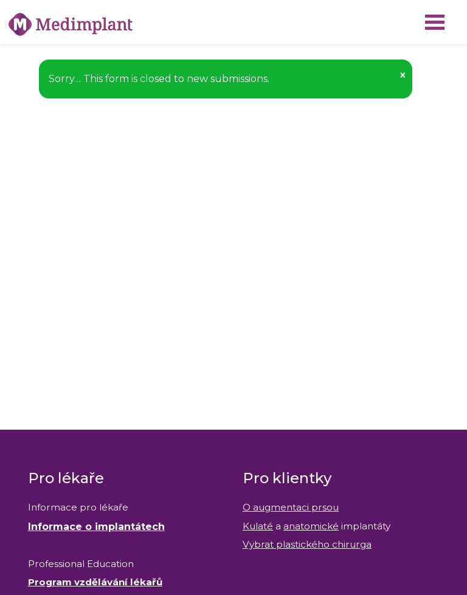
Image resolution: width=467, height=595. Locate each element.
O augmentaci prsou (291, 507)
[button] (402, 75)
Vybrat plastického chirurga (307, 544)
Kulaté (258, 526)
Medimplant (0, 0)
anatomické (311, 526)
